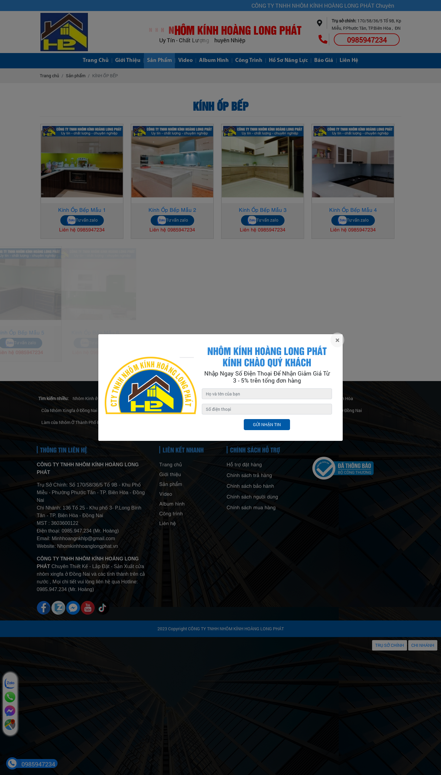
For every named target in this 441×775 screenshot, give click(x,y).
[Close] (337, 340)
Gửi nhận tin (267, 424)
